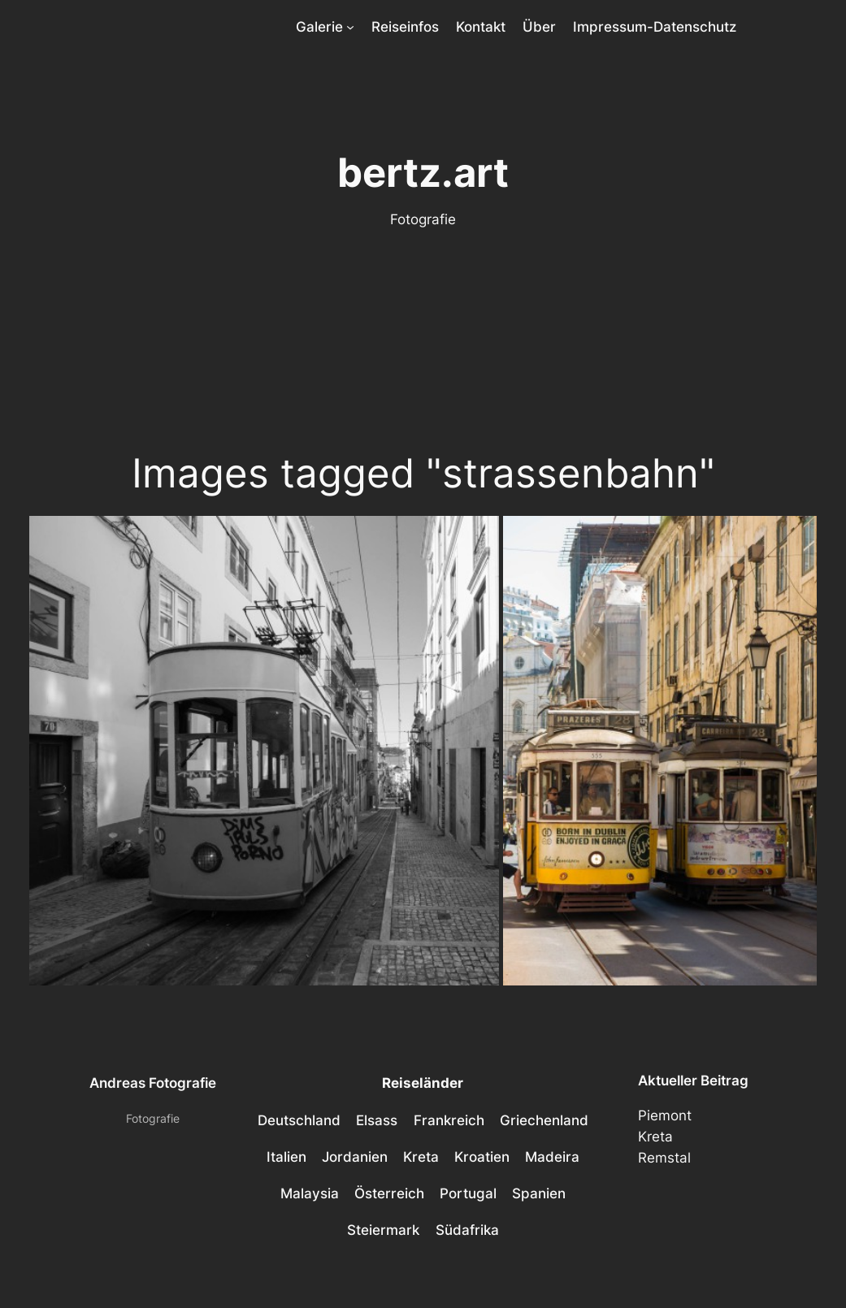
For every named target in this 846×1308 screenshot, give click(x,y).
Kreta (655, 1136)
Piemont (665, 1115)
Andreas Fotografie (152, 1083)
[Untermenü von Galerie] (350, 27)
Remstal (664, 1158)
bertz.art (423, 172)
